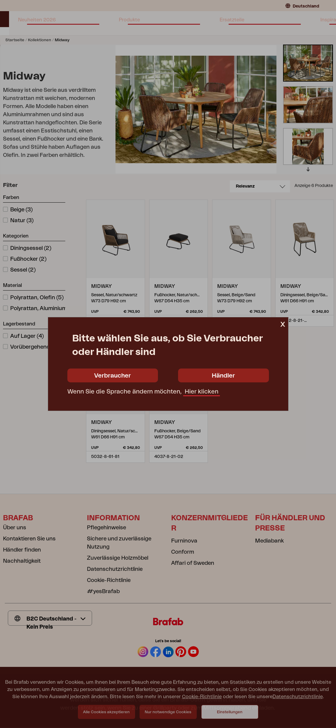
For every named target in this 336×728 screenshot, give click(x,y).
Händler (223, 376)
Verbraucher (112, 376)
